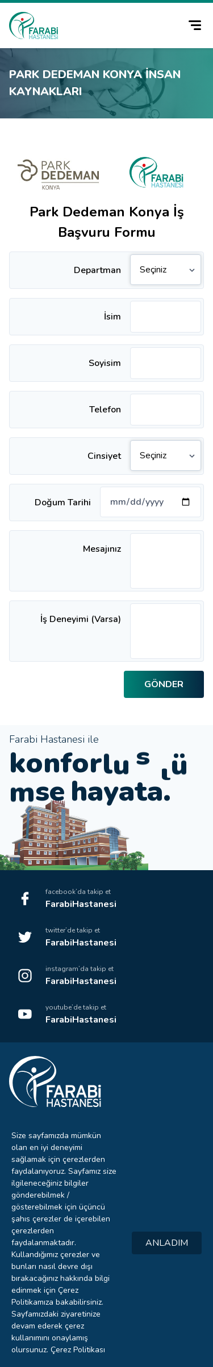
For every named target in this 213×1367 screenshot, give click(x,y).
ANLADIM (166, 1243)
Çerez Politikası (78, 1349)
